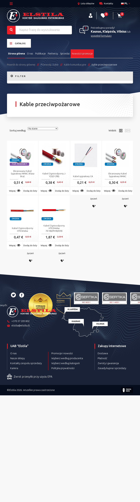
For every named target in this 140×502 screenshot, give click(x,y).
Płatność (102, 358)
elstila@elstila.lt (18, 325)
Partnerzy (53, 53)
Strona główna (16, 53)
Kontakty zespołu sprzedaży (26, 363)
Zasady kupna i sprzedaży (112, 368)
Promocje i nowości (62, 353)
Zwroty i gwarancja (108, 363)
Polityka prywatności (62, 368)
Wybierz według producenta (67, 358)
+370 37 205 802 (18, 321)
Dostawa (103, 353)
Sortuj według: (18, 130)
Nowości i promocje (82, 53)
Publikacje (40, 53)
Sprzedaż (65, 53)
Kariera (14, 368)
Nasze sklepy (17, 358)
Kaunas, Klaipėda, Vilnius (109, 31)
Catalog (18, 43)
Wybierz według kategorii (65, 363)
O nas (30, 53)
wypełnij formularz (101, 35)
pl (124, 3)
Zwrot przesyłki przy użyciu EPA (29, 376)
